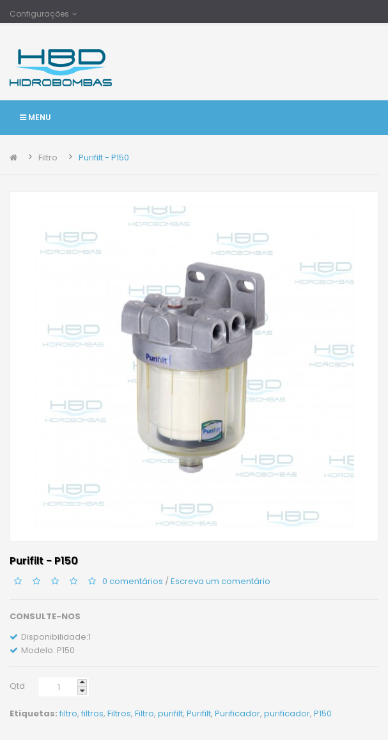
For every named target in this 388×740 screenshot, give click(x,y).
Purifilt (199, 713)
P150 (323, 713)
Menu (35, 117)
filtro (68, 713)
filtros (92, 713)
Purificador (237, 713)
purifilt (170, 713)
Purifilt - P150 (104, 157)
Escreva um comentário (220, 581)
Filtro (48, 157)
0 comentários (132, 581)
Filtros (119, 713)
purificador (287, 713)
